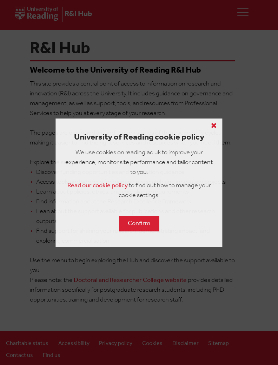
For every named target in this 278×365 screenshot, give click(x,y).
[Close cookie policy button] (214, 126)
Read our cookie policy (97, 185)
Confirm (139, 223)
